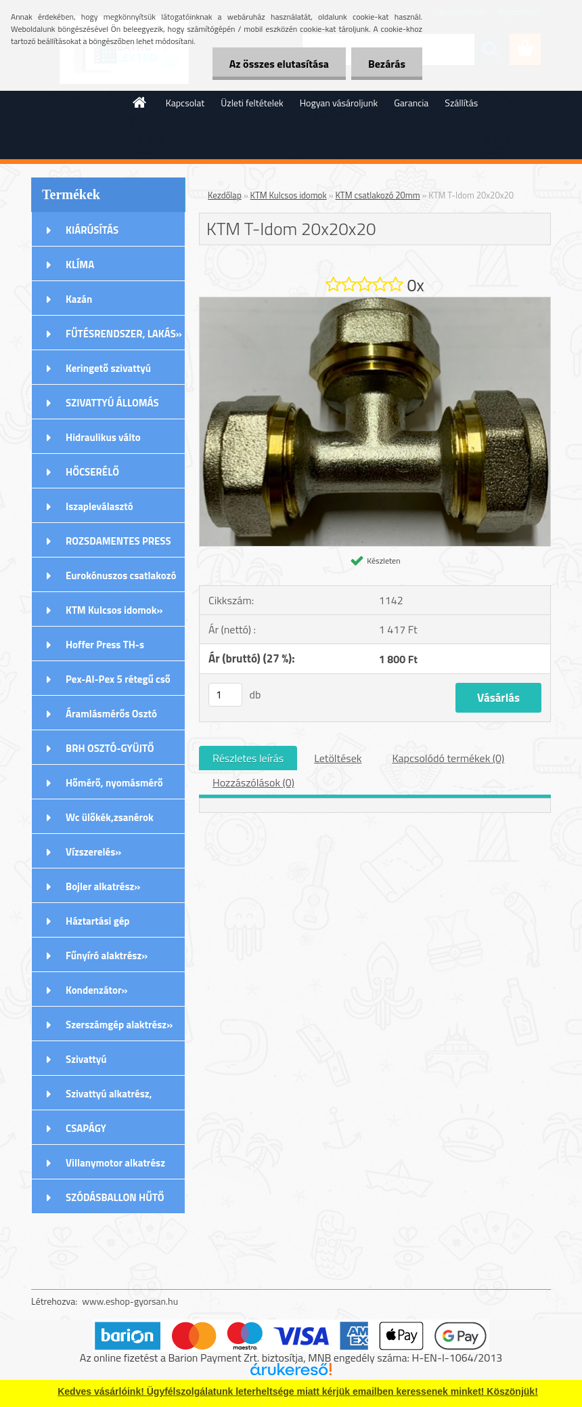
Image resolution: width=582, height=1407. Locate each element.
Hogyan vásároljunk (339, 103)
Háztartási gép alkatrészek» (98, 925)
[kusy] (225, 695)
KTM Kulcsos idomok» (114, 610)
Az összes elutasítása (279, 64)
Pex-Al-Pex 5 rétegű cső (118, 679)
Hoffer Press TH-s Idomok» (105, 649)
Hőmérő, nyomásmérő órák (114, 787)
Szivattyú (86, 1059)
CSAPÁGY (86, 1128)
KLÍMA (80, 264)
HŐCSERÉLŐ (92, 472)
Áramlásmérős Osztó (111, 713)
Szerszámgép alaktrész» (119, 1024)
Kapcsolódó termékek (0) (448, 758)
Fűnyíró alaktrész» (107, 955)
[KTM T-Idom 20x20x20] (375, 303)
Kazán (79, 299)
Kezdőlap (225, 195)
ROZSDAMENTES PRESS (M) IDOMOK (118, 545)
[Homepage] (140, 102)
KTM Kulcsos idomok (288, 195)
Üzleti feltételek (252, 103)
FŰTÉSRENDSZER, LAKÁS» (124, 333)
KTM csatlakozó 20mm (377, 195)
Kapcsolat (185, 103)
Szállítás (461, 103)
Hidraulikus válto (103, 437)
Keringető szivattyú (108, 368)
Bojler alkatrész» (103, 886)
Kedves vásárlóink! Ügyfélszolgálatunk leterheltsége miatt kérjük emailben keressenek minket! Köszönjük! (298, 1391)
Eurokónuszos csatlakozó (121, 575)
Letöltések (337, 758)
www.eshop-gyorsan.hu (130, 1301)
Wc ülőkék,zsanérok (110, 817)
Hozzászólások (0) (253, 782)
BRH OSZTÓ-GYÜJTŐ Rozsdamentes (110, 752)
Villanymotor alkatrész (115, 1163)
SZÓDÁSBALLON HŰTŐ (115, 1197)
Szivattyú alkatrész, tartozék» (109, 1098)
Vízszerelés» (93, 852)
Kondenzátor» (97, 990)
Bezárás (386, 64)
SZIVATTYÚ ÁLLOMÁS (112, 403)
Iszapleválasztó (99, 506)
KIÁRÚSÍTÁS (92, 230)
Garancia (411, 103)
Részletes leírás (248, 758)
